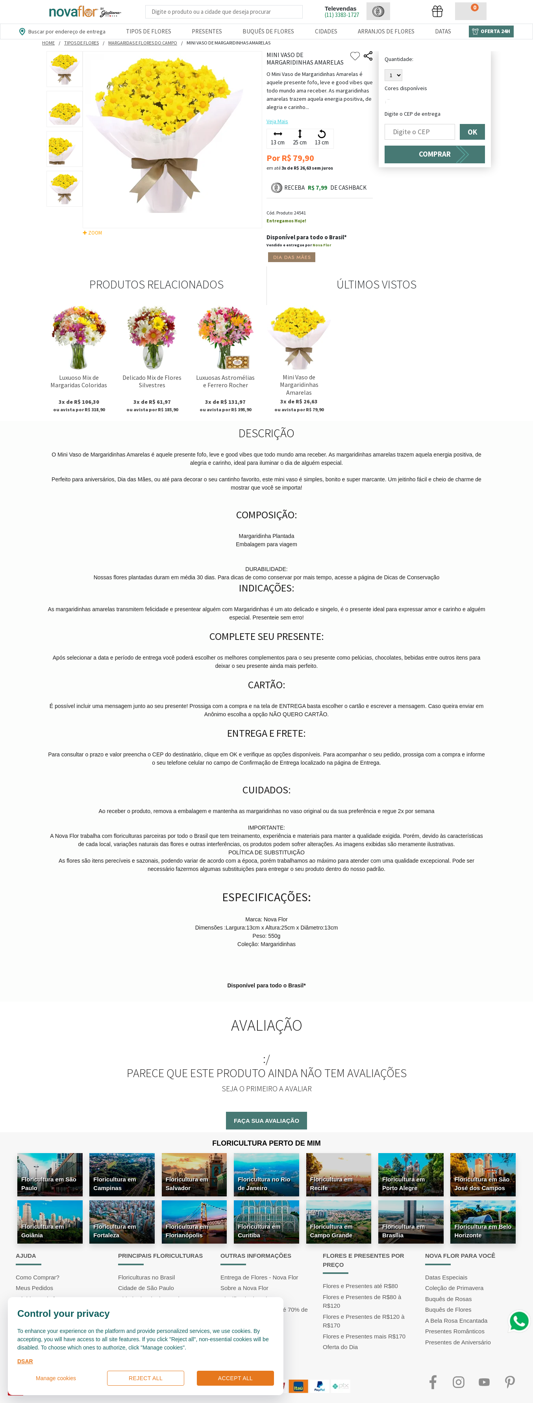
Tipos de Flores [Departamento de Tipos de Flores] (148, 31)
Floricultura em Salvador (187, 1183)
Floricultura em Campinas (114, 1183)
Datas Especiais (446, 1277)
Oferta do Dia (340, 1347)
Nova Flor (322, 245)
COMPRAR (435, 154)
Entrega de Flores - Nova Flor (259, 1277)
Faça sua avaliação (266, 1120)
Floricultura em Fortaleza (114, 1230)
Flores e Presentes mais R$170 (364, 1336)
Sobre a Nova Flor (244, 1288)
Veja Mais (277, 121)
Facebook (433, 1382)
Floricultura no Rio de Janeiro (264, 1183)
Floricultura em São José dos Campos (481, 1183)
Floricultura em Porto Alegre (403, 1183)
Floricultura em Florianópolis (187, 1230)
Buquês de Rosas (448, 1299)
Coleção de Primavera (454, 1288)
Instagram (458, 1382)
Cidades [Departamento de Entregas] (326, 31)
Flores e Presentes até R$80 (360, 1286)
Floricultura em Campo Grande (331, 1230)
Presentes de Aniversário (458, 1342)
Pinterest (509, 1382)
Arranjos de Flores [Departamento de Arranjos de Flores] (386, 31)
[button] (378, 11)
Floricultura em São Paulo (48, 1183)
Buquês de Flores (448, 1309)
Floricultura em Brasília (403, 1230)
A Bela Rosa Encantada (456, 1320)
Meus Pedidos (34, 1288)
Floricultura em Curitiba (259, 1230)
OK (472, 131)
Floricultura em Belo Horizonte (482, 1230)
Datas (443, 31)
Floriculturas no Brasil (146, 1277)
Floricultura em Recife (331, 1183)
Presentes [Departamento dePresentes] (207, 31)
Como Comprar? (37, 1277)
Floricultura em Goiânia (42, 1230)
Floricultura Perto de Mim (266, 1143)
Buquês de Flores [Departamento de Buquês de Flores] (268, 31)
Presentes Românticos (455, 1331)
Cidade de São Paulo (146, 1288)
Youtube (484, 1382)
